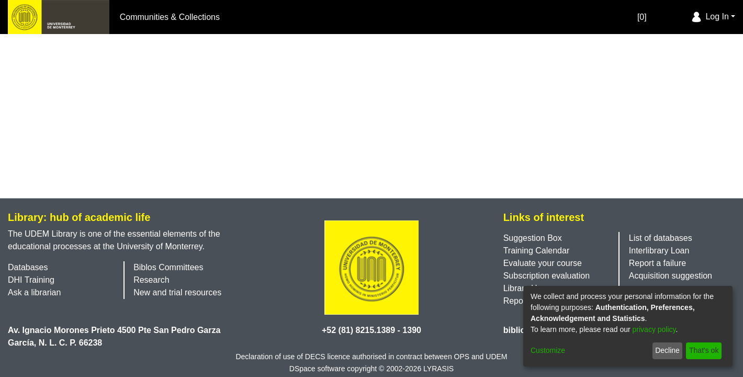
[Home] (58, 17)
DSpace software (317, 368)
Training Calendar (536, 250)
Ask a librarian (34, 292)
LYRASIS (438, 368)
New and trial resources (177, 292)
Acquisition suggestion (670, 275)
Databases (28, 267)
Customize (548, 350)
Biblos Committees (168, 267)
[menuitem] (681, 17)
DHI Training (31, 279)
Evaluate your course (542, 263)
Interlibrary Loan (659, 250)
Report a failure (657, 263)
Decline (667, 350)
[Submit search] (665, 17)
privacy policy (654, 329)
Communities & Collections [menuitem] (170, 17)
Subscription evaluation (546, 275)
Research (151, 279)
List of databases (660, 238)
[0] (631, 17)
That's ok (703, 350)
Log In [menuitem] (709, 16)
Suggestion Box (532, 238)
